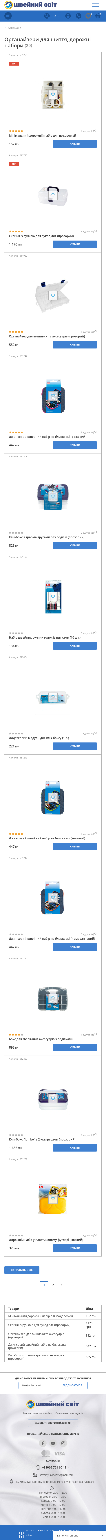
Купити (75, 143)
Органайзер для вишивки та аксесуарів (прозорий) (47, 336)
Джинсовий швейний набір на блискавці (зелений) (47, 838)
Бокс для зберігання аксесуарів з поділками (41, 1039)
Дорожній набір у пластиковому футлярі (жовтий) (46, 1240)
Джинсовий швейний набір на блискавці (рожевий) (47, 437)
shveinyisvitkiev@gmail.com (56, 1475)
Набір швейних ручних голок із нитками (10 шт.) (45, 638)
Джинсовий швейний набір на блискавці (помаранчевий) (52, 939)
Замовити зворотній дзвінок (53, 1423)
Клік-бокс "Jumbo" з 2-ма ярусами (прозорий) (42, 1139)
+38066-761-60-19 (54, 1467)
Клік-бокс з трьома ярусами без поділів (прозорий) (46, 537)
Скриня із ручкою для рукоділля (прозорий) (41, 236)
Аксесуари (14, 27)
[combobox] (79, 1535)
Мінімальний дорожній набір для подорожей (42, 136)
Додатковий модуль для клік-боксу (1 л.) (39, 738)
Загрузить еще (22, 1270)
